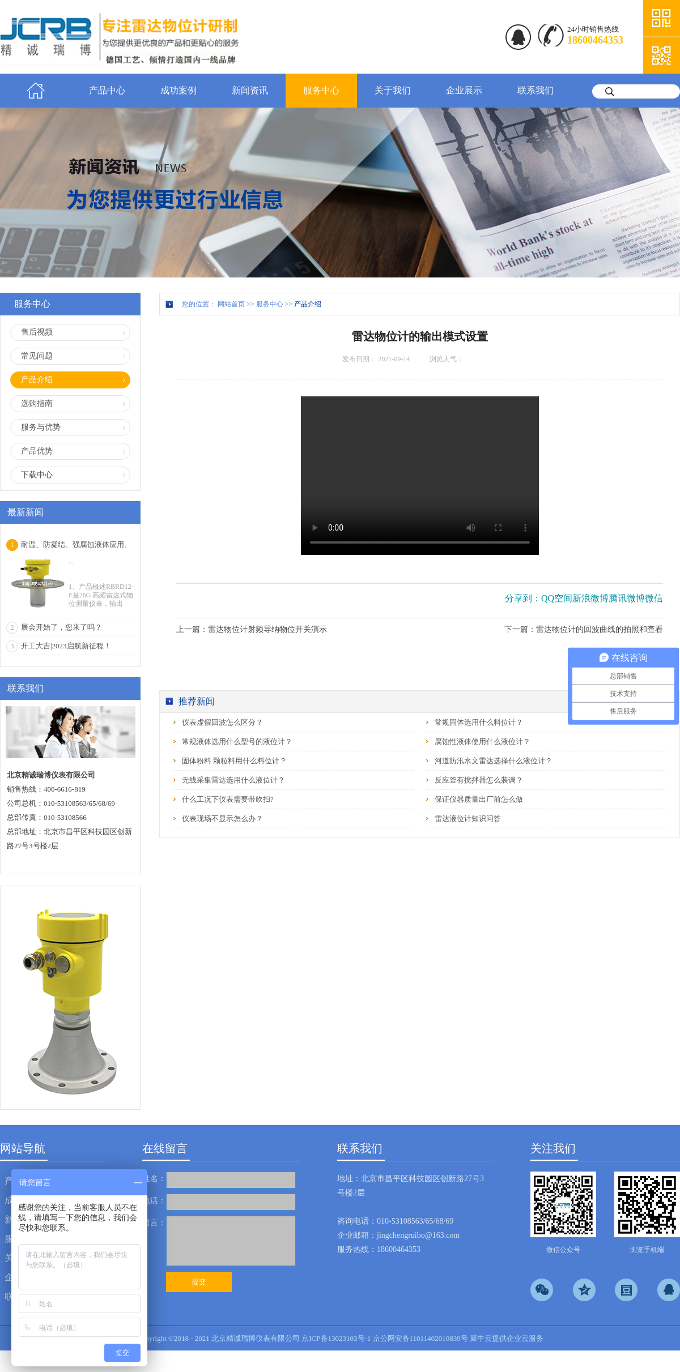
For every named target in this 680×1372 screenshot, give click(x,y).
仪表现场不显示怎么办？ (222, 818)
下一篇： (583, 629)
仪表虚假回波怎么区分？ (222, 722)
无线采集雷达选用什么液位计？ (233, 780)
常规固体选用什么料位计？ (479, 722)
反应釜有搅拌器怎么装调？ (479, 780)
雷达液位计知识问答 (468, 818)
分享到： (523, 598)
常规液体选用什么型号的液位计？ (237, 741)
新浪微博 (590, 598)
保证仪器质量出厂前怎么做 (479, 799)
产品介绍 (307, 304)
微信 (654, 598)
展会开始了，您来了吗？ (61, 627)
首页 (35, 91)
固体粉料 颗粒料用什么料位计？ (234, 760)
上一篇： (251, 629)
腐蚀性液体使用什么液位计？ (482, 741)
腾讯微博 (627, 598)
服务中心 (269, 304)
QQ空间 (556, 598)
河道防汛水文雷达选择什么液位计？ (493, 760)
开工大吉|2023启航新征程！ (66, 646)
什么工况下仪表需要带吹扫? (228, 799)
